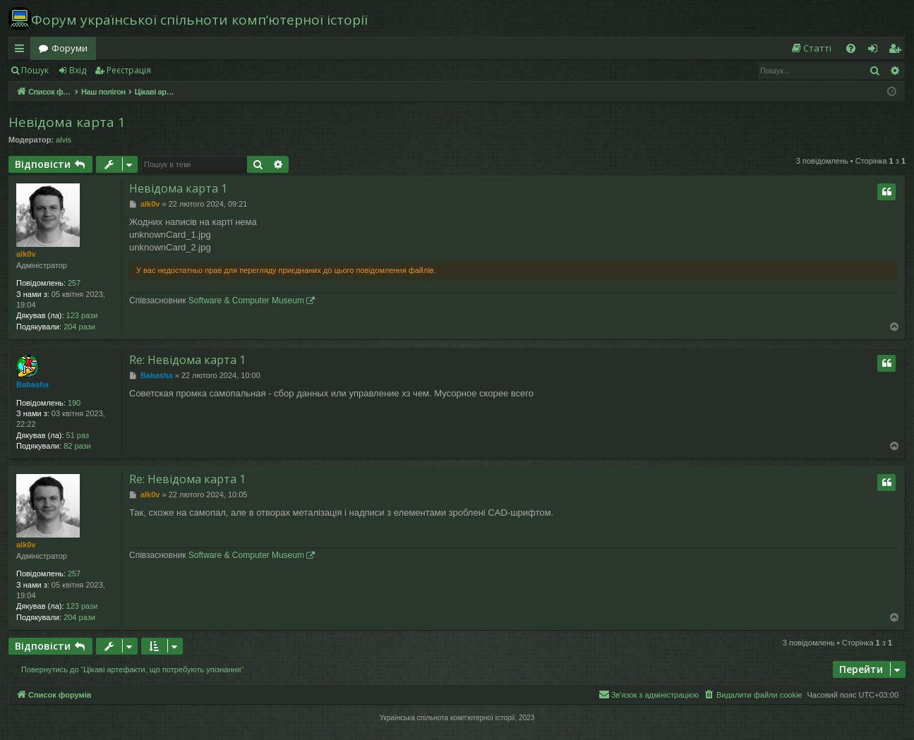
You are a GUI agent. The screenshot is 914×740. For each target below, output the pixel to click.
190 (74, 403)
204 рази (79, 326)
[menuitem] (811, 48)
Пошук (35, 70)
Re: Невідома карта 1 (187, 360)
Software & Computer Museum (246, 300)
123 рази (82, 315)
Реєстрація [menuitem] (898, 51)
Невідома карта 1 (67, 122)
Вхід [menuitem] (877, 51)
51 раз (77, 435)
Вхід (77, 70)
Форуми (70, 48)
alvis (63, 139)
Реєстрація (129, 70)
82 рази (77, 446)
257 (74, 283)
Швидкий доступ (22, 51)
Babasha (32, 384)
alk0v (26, 254)
